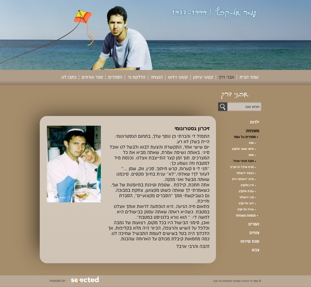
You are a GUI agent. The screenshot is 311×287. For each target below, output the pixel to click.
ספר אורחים (92, 77)
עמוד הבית (249, 77)
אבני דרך (226, 77)
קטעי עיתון (203, 77)
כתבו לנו (68, 77)
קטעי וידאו (178, 77)
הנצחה (157, 77)
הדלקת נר (136, 77)
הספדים (115, 77)
